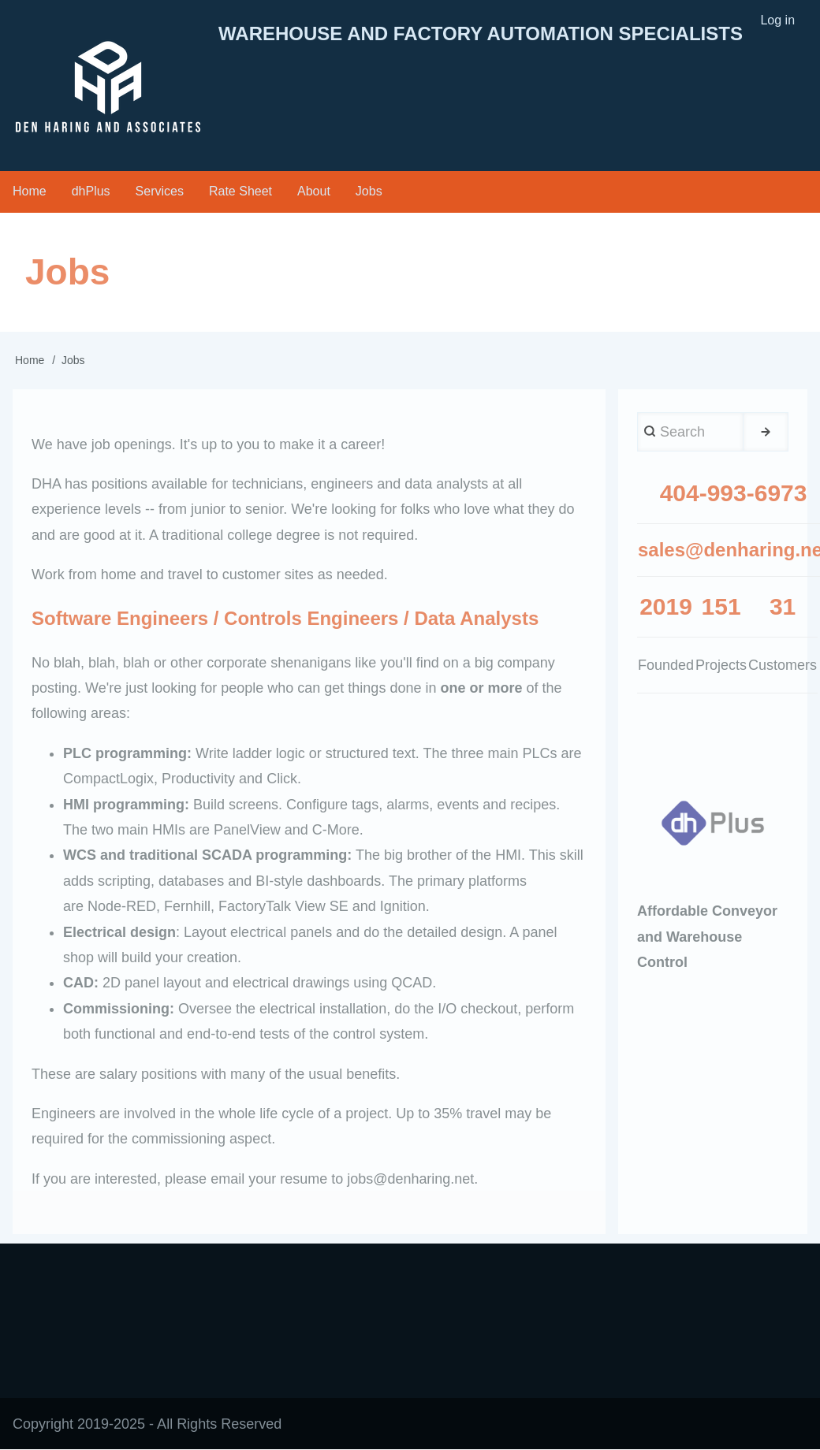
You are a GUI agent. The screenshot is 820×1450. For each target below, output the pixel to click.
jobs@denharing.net (410, 1179)
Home (29, 360)
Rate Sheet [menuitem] (240, 191)
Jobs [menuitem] (369, 191)
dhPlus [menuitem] (91, 191)
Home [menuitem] (30, 191)
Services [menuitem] (160, 191)
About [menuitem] (313, 191)
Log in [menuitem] (777, 20)
